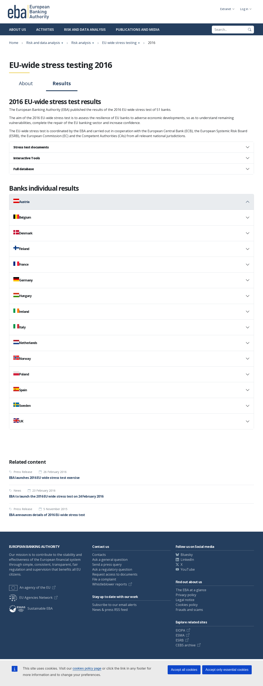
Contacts (99, 554)
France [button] (20, 264)
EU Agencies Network (31, 597)
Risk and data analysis (85, 29)
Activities (45, 29)
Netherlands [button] (25, 342)
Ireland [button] (21, 311)
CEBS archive (186, 645)
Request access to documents (114, 574)
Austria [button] (21, 201)
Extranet (225, 9)
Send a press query (107, 564)
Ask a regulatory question (112, 569)
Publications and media (137, 29)
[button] (131, 147)
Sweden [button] (21, 405)
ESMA (180, 635)
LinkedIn (187, 559)
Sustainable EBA (31, 608)
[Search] (249, 29)
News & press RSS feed (110, 609)
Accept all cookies (184, 669)
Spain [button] (20, 389)
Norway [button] (21, 358)
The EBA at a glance (191, 590)
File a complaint (104, 579)
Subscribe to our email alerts (114, 604)
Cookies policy (187, 604)
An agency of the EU (30, 587)
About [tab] (26, 83)
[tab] (131, 147)
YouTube (188, 569)
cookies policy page (87, 668)
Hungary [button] (22, 295)
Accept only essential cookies (226, 669)
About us (17, 29)
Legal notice (185, 600)
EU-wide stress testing (119, 42)
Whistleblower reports (109, 584)
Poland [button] (21, 373)
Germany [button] (22, 279)
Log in (244, 9)
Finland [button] (21, 248)
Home (13, 42)
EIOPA (180, 630)
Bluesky (187, 554)
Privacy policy (186, 595)
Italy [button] (19, 326)
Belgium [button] (22, 217)
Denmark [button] (22, 232)
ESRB (180, 640)
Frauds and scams (189, 609)
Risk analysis (81, 42)
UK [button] (18, 421)
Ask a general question (110, 559)
